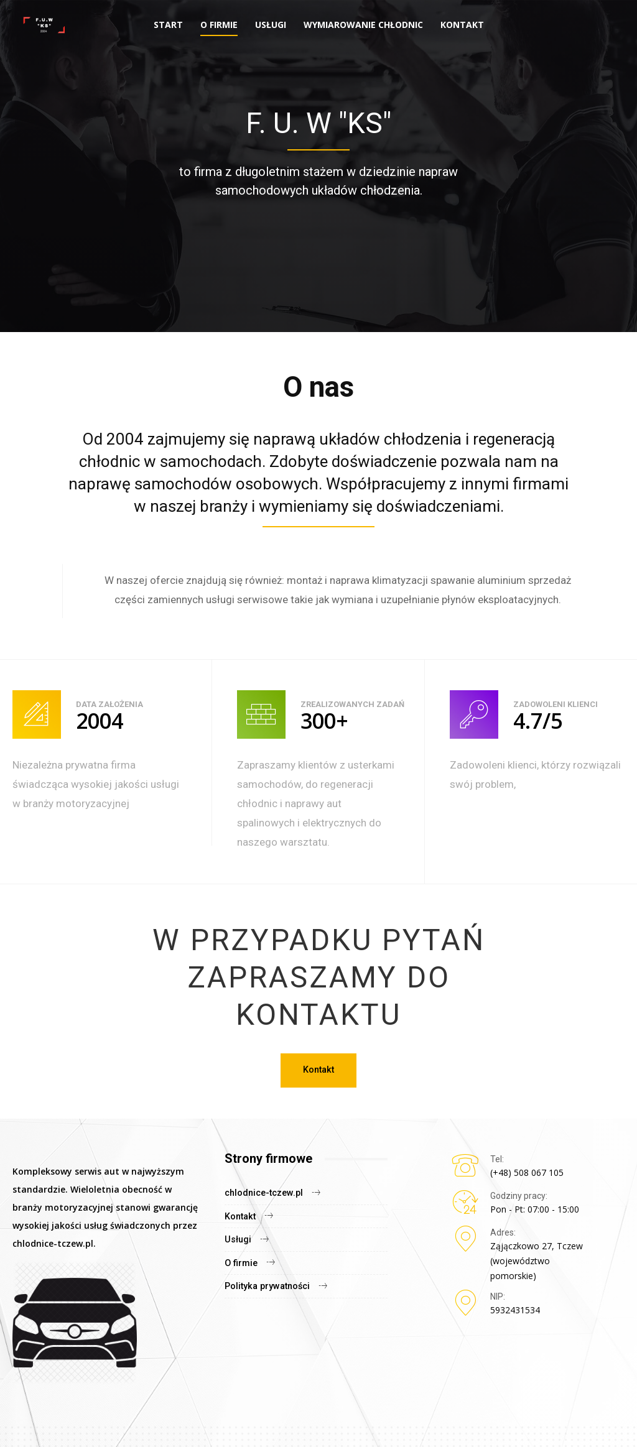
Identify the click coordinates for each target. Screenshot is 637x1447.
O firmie (219, 24)
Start (168, 24)
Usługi (270, 24)
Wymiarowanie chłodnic (363, 24)
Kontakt (462, 24)
